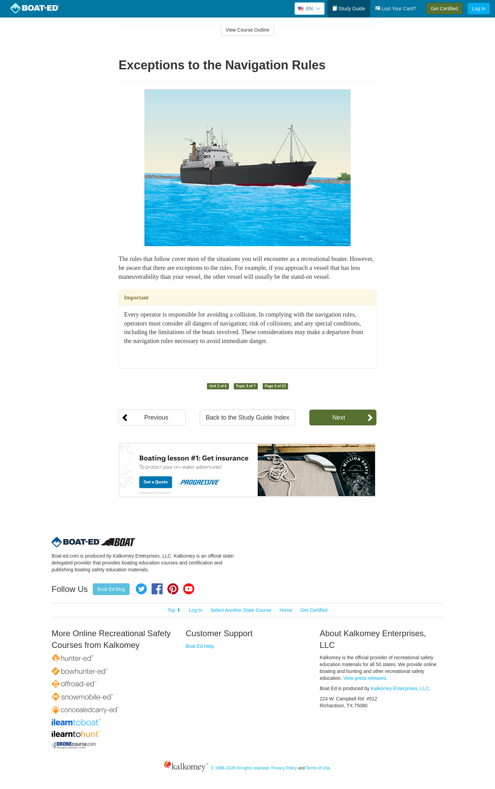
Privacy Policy (284, 768)
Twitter (141, 588)
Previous (156, 417)
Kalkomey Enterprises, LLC (400, 688)
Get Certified (444, 8)
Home (285, 610)
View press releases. (365, 678)
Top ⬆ (173, 610)
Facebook (157, 588)
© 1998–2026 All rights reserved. (240, 768)
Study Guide (348, 8)
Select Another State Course (240, 610)
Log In (478, 8)
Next (338, 417)
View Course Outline (247, 30)
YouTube (188, 588)
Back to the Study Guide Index (247, 417)
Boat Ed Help (200, 646)
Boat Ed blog (111, 589)
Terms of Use (318, 768)
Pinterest (172, 588)
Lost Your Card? (395, 8)
